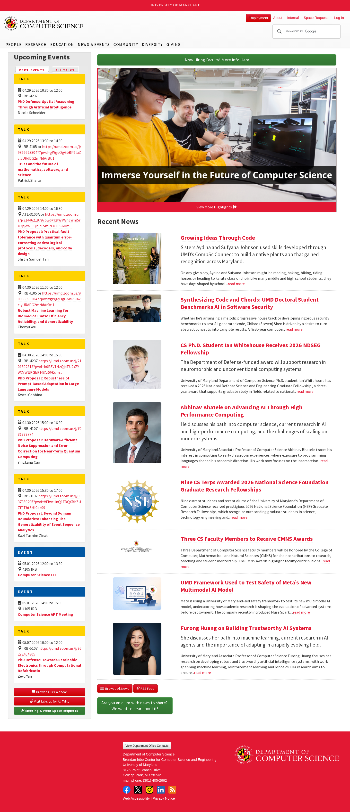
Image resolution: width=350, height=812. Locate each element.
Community (126, 44)
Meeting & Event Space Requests (49, 710)
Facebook (127, 790)
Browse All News (114, 688)
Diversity (152, 44)
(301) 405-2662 (155, 780)
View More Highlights (216, 207)
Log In (339, 18)
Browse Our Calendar (49, 692)
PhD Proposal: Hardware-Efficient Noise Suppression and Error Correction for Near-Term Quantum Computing (49, 448)
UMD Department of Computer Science (44, 23)
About (277, 18)
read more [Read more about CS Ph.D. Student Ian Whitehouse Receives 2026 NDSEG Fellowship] (305, 391)
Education (62, 44)
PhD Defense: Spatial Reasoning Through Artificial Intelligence (46, 104)
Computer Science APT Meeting (45, 614)
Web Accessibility (136, 798)
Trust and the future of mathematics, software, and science (43, 169)
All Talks (65, 70)
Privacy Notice (164, 798)
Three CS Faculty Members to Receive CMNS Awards (247, 538)
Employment (258, 18)
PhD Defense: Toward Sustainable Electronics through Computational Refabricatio (49, 665)
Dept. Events (34, 69)
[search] (305, 31)
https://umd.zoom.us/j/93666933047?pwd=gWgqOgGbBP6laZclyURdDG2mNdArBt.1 (49, 152)
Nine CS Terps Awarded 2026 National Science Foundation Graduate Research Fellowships (255, 485)
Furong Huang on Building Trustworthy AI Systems (246, 628)
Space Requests (316, 18)
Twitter (138, 790)
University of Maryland (175, 5)
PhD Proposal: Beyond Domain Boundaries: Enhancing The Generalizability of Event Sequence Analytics (49, 521)
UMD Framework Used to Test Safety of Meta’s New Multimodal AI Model (246, 586)
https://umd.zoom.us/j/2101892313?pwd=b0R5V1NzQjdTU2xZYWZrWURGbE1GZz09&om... (49, 366)
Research (36, 44)
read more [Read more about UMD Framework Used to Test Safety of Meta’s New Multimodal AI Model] (301, 612)
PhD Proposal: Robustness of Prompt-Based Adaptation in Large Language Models (48, 384)
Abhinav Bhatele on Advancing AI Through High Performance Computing (241, 410)
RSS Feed (145, 688)
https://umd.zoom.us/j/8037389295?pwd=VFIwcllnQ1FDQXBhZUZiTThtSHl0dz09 (49, 501)
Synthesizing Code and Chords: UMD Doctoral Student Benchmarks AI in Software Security (250, 303)
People (14, 44)
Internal (293, 18)
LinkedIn (161, 790)
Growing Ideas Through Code (218, 237)
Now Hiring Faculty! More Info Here (217, 60)
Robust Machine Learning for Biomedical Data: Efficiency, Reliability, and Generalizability (45, 316)
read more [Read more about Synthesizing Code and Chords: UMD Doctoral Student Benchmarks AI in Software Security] (294, 329)
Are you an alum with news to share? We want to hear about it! (134, 705)
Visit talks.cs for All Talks (49, 701)
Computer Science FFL (37, 574)
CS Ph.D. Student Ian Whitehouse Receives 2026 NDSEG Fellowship (251, 348)
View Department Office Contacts (146, 745)
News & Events (94, 44)
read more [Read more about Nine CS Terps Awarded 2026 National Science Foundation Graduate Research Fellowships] (238, 517)
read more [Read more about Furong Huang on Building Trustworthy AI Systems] (202, 672)
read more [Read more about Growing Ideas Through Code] (236, 283)
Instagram (149, 790)
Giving (173, 44)
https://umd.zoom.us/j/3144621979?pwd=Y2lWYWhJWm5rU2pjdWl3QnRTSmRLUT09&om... (49, 220)
